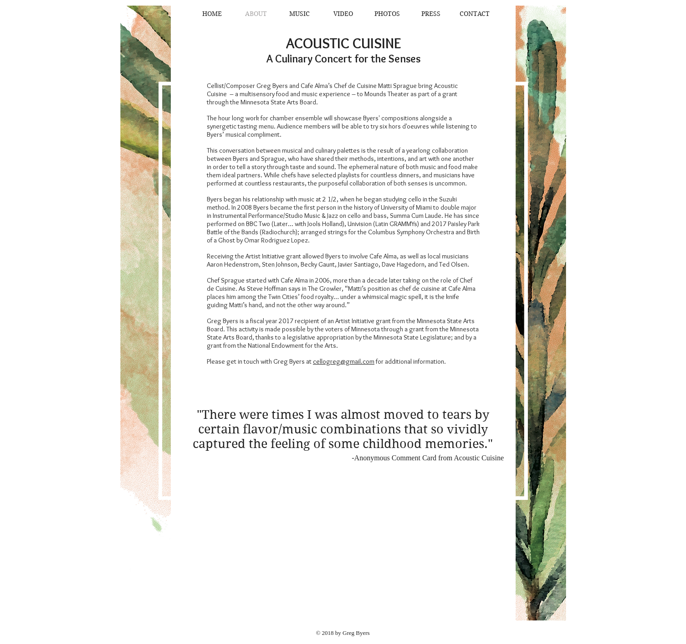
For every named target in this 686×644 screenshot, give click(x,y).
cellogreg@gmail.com (343, 361)
